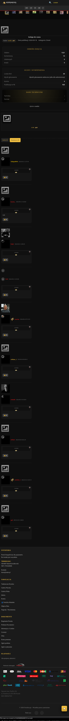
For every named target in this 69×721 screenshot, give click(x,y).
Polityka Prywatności (7, 626)
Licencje (3, 633)
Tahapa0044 (14, 161)
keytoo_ (13, 202)
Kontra (3, 599)
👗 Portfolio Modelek (8, 603)
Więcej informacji (34, 717)
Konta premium (6, 640)
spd (12, 520)
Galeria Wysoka (6, 588)
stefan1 (13, 439)
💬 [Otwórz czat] (64, 708)
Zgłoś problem (5, 644)
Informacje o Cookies (7, 629)
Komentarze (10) (15, 140)
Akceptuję (34, 712)
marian (17, 319)
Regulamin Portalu (6, 622)
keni (7, 279)
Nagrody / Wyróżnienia (8, 610)
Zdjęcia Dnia (5, 607)
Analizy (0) (5, 140)
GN (31, 8)
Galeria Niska (5, 592)
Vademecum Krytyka (7, 585)
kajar (12, 244)
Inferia (3, 596)
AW (39, 8)
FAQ (2, 637)
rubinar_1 (14, 359)
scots (10, 41)
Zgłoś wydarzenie (6, 648)
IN (35, 8)
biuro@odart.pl (5, 573)
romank (13, 399)
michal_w (18, 480)
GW (27, 8)
